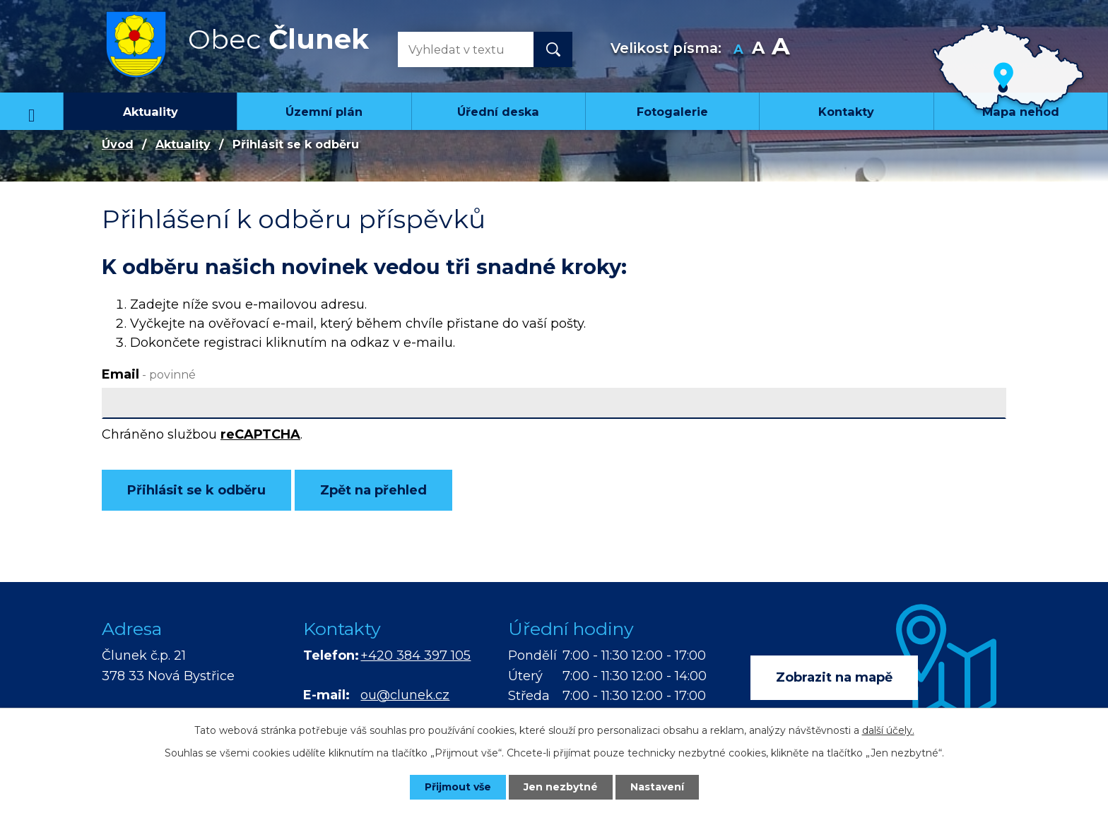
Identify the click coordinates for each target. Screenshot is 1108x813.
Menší (739, 50)
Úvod (32, 111)
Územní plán (324, 112)
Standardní (758, 50)
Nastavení (657, 787)
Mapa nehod (1020, 112)
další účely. (888, 730)
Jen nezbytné (561, 787)
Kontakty (846, 112)
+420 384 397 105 (415, 655)
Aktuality (150, 112)
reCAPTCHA (260, 434)
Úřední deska (498, 112)
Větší (780, 50)
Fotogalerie (672, 112)
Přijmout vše (458, 787)
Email (149, 374)
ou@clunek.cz (404, 695)
